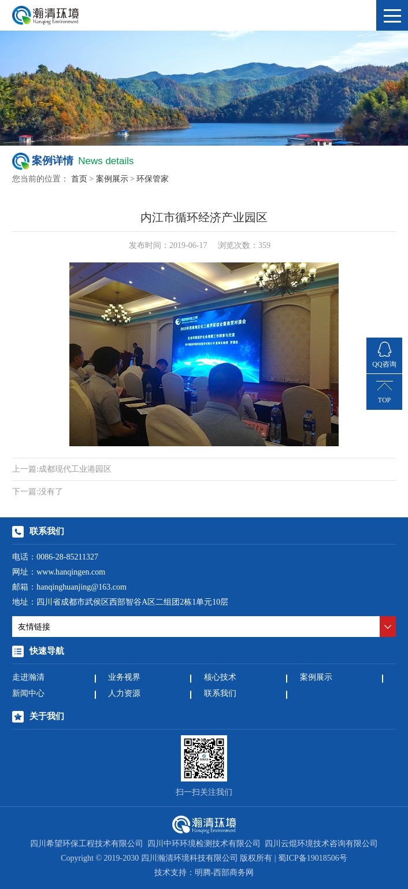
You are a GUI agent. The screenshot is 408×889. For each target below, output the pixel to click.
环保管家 (152, 179)
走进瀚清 (28, 677)
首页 (79, 179)
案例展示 (112, 179)
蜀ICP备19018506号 (312, 858)
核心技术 (220, 677)
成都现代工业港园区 (62, 469)
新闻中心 (28, 694)
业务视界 (124, 677)
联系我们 (220, 694)
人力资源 (124, 694)
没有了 (37, 492)
